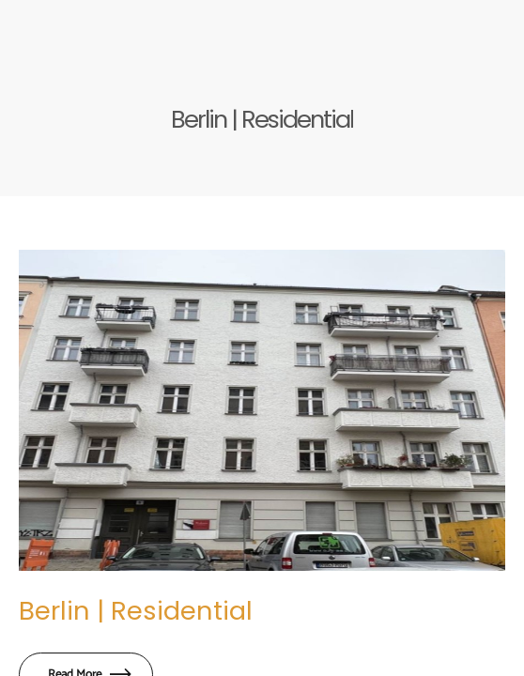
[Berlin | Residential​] (262, 410)
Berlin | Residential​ (136, 610)
